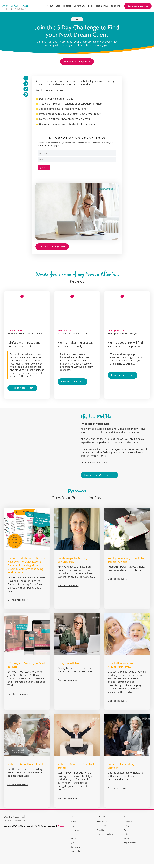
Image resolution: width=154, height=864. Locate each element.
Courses (73, 834)
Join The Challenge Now (77, 62)
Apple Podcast (130, 842)
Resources (77, 19)
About (50, 6)
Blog (58, 6)
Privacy (61, 826)
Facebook (128, 821)
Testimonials (102, 6)
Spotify (127, 838)
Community (79, 6)
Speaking (115, 6)
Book (90, 6)
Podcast (67, 6)
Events (73, 838)
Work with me (103, 825)
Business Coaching (138, 6)
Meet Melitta (103, 821)
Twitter (127, 830)
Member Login (76, 851)
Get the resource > (17, 600)
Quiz (72, 842)
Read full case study (22, 388)
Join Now (43, 167)
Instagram (128, 825)
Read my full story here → (99, 475)
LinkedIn (127, 834)
